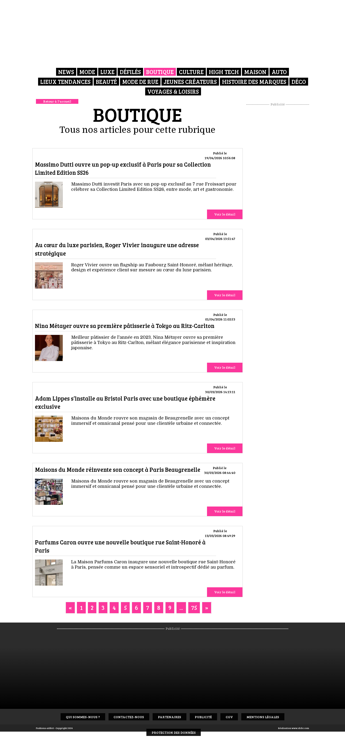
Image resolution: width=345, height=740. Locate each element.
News (66, 72)
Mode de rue (140, 81)
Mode (87, 72)
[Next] (206, 607)
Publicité (204, 717)
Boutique (160, 72)
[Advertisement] (277, 179)
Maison (255, 72)
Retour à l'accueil (57, 101)
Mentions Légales (265, 717)
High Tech (224, 72)
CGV (231, 717)
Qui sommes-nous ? (80, 717)
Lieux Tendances (65, 81)
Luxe (107, 72)
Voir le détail (224, 214)
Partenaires (169, 717)
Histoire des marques (254, 81)
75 (194, 608)
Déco (299, 81)
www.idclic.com (300, 728)
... (181, 608)
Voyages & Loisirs (173, 91)
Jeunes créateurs (190, 81)
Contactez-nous (127, 717)
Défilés (130, 72)
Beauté (106, 81)
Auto (279, 72)
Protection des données (174, 732)
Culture (191, 72)
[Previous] (70, 607)
